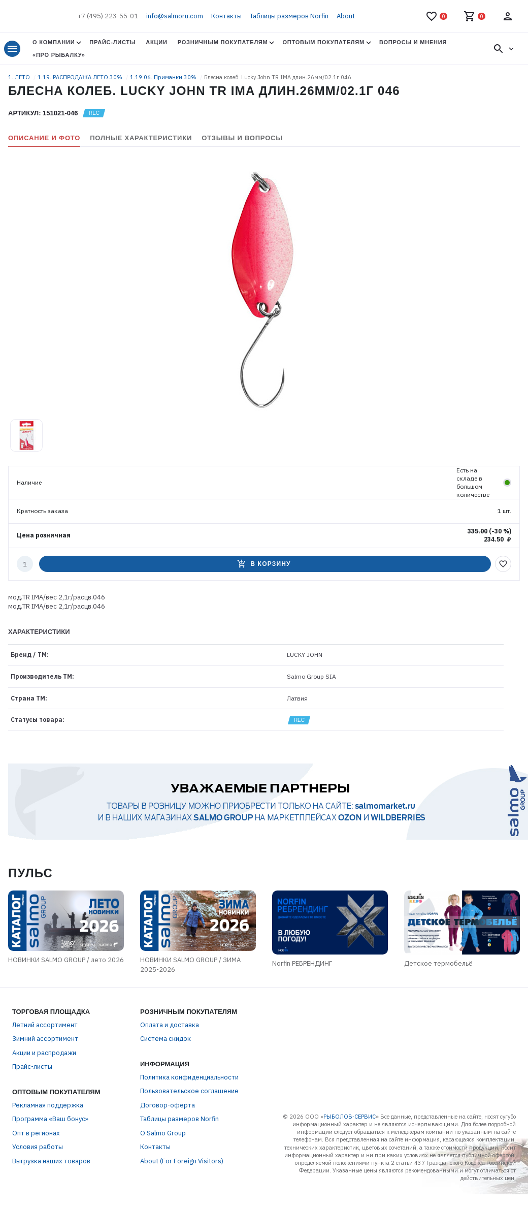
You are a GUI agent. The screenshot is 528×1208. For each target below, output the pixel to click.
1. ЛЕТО (19, 77)
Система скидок (165, 1063)
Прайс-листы (112, 42)
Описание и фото (44, 138)
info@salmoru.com (174, 16)
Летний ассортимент (45, 1049)
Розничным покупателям (223, 42)
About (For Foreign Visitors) (181, 1185)
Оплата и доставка (169, 1049)
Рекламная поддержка (47, 1129)
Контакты (226, 16)
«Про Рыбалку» (58, 55)
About (346, 16)
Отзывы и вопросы (242, 138)
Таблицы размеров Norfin (289, 16)
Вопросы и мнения (413, 42)
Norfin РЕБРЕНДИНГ (334, 994)
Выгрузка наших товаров (51, 1185)
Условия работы (37, 1171)
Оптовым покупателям (323, 42)
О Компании (53, 42)
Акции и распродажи (44, 1077)
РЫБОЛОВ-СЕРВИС (349, 1141)
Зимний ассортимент (45, 1063)
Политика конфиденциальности (189, 1101)
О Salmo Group (163, 1157)
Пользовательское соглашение (189, 1115)
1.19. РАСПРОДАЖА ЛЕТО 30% (81, 77)
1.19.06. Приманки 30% (164, 77)
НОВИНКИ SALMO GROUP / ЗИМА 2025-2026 (184, 989)
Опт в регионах (36, 1157)
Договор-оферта (167, 1129)
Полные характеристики (141, 138)
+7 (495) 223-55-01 (107, 16)
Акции (156, 42)
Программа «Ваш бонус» (50, 1143)
